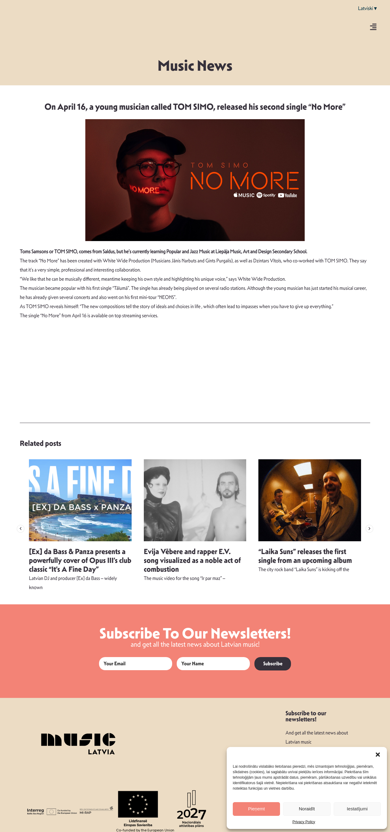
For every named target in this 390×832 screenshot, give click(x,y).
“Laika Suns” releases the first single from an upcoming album (305, 556)
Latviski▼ (368, 8)
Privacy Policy (303, 822)
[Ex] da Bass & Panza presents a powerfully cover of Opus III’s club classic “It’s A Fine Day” (80, 560)
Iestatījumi (357, 808)
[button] (378, 755)
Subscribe (272, 663)
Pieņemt (256, 808)
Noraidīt (307, 808)
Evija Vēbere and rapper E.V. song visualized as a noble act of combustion (192, 560)
